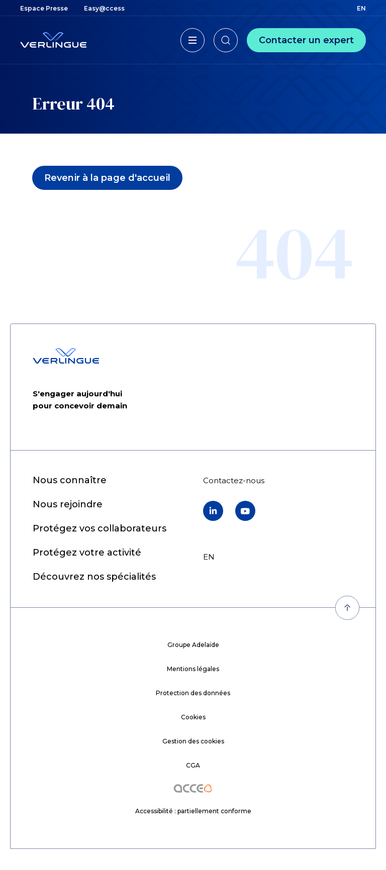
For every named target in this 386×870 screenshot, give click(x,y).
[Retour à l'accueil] (53, 40)
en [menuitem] (361, 8)
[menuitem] (44, 8)
